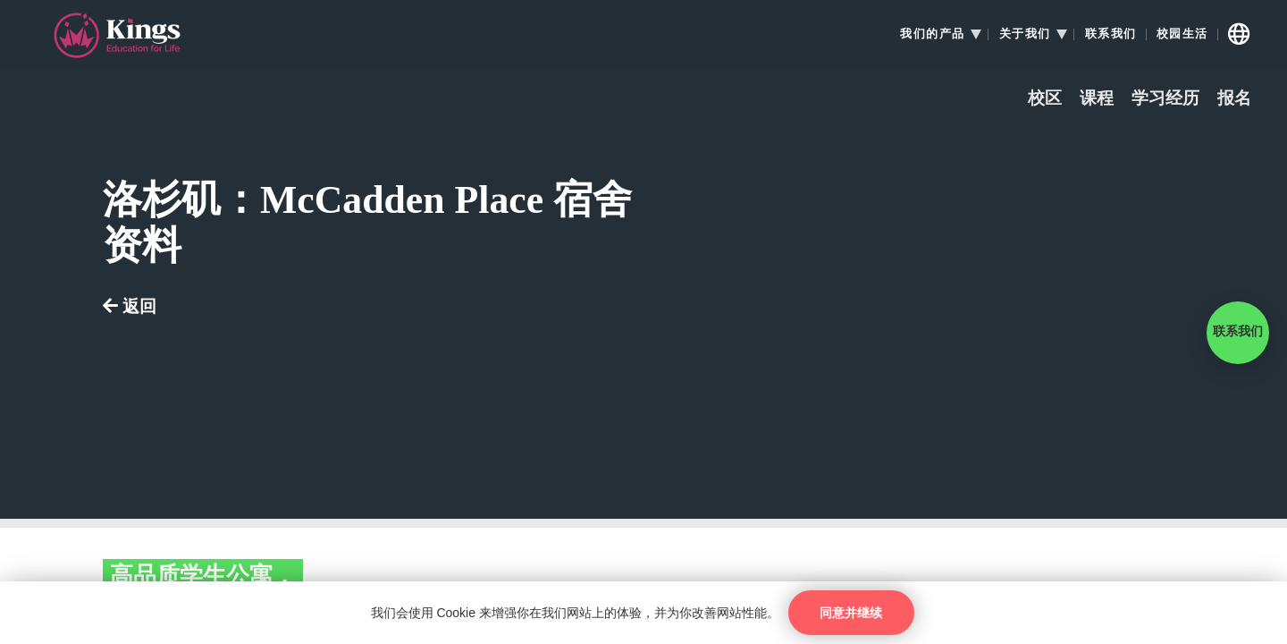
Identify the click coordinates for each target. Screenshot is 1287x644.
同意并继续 (851, 613)
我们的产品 (932, 34)
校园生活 (1182, 34)
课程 (1097, 98)
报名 (1234, 98)
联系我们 (1111, 34)
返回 (129, 307)
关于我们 (1025, 34)
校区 (1045, 98)
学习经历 (1165, 98)
